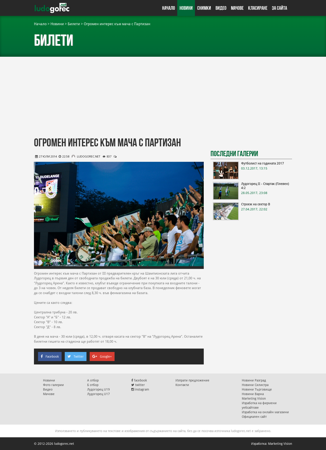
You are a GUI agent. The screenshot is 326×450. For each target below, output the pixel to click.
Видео (221, 8)
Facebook (50, 356)
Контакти (182, 385)
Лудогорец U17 (98, 394)
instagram (140, 389)
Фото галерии (53, 385)
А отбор (93, 380)
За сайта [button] (279, 8)
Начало (168, 8)
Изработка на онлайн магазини (265, 412)
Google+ (102, 356)
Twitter (75, 356)
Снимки (204, 8)
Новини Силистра (255, 385)
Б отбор (92, 385)
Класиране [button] (257, 8)
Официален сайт (254, 416)
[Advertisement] (163, 97)
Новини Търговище (257, 389)
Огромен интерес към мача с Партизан (117, 24)
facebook (139, 380)
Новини (186, 8)
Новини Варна (253, 394)
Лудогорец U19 (98, 389)
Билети (74, 24)
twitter (138, 385)
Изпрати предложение (192, 380)
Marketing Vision (254, 398)
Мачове (237, 8)
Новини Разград (254, 380)
